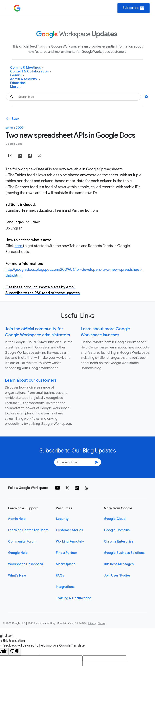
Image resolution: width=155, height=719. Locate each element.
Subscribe (134, 8)
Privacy (92, 623)
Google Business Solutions (124, 553)
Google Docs (13, 143)
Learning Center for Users (28, 530)
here (19, 246)
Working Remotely (70, 542)
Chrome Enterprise (118, 542)
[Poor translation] (14, 651)
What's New (17, 576)
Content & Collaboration (30, 71)
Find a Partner (66, 553)
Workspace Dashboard (25, 564)
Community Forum (22, 542)
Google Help (18, 553)
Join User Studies (117, 576)
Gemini (17, 75)
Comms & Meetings (27, 68)
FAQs (60, 576)
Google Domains (117, 530)
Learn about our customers (31, 380)
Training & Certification (73, 598)
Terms (101, 623)
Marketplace (65, 564)
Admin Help (17, 519)
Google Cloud (115, 519)
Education (19, 83)
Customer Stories (69, 530)
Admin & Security (25, 79)
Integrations (65, 587)
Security (62, 519)
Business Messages (119, 564)
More (16, 87)
